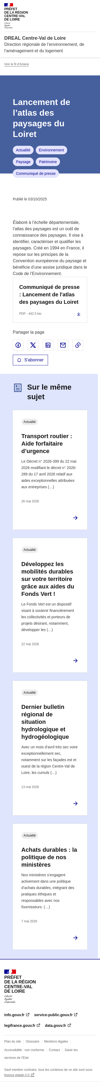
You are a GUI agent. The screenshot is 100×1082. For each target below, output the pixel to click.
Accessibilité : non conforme (24, 1050)
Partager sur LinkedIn (48, 345)
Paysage (23, 162)
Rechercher (82, 6)
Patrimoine (48, 162)
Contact (54, 1050)
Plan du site (12, 1041)
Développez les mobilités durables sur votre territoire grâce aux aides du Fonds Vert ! (47, 579)
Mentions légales (56, 1041)
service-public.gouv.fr (53, 1015)
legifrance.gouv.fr (19, 1025)
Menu (92, 6)
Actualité (23, 150)
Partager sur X (33, 345)
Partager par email (63, 345)
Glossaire (32, 1041)
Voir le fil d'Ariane (16, 64)
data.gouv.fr (55, 1025)
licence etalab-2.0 (16, 1075)
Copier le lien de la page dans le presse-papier (78, 345)
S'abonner (30, 360)
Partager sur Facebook (18, 345)
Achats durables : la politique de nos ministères (49, 857)
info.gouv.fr (14, 1015)
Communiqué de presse (36, 173)
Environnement (51, 150)
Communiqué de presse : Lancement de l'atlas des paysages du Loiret (49, 294)
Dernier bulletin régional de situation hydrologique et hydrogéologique (45, 722)
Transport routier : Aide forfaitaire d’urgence (46, 443)
